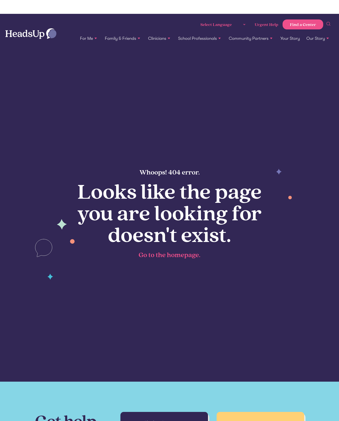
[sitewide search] (328, 24)
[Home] (30, 34)
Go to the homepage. (169, 254)
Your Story (290, 38)
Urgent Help (266, 24)
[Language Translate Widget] (222, 24)
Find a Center (303, 24)
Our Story (315, 38)
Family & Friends (120, 38)
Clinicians (157, 38)
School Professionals (197, 38)
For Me (86, 38)
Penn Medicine (30, 7)
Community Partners (249, 38)
